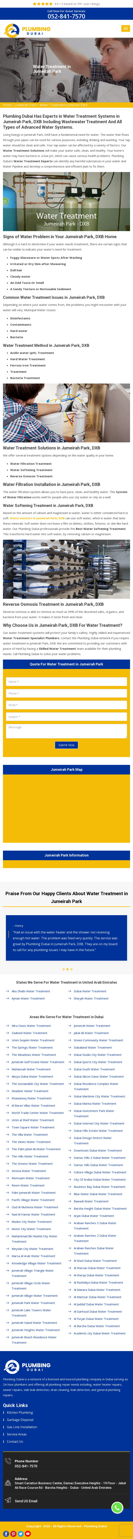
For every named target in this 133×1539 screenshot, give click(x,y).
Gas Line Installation (22, 1427)
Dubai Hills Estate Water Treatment (98, 1131)
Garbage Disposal (20, 1420)
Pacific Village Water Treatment (33, 1200)
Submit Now (66, 745)
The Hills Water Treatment (30, 1156)
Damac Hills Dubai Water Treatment (98, 1165)
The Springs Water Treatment (32, 1047)
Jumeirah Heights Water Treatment (36, 1330)
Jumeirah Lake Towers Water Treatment (31, 1312)
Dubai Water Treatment (90, 991)
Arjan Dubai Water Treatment (94, 1216)
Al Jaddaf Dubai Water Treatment (96, 1304)
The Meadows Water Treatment (34, 1055)
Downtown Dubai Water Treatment (98, 1150)
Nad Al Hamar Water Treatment (33, 1214)
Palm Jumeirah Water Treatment (34, 1193)
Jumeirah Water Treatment (92, 1026)
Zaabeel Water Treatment (29, 1033)
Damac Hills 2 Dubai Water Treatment (100, 1158)
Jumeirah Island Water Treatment (34, 1323)
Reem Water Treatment (28, 1185)
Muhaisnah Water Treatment (31, 1069)
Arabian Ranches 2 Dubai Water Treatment (95, 1238)
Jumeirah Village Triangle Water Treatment (33, 1273)
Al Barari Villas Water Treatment (33, 1105)
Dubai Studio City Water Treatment (98, 1055)
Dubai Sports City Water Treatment (98, 1062)
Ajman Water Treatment (28, 998)
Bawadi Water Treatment (91, 1201)
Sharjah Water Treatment (91, 998)
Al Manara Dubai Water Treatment (97, 1290)
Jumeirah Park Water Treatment (33, 1303)
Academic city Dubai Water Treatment (100, 1333)
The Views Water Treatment (31, 1142)
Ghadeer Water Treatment (30, 1091)
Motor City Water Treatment (31, 1229)
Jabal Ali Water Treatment (91, 1033)
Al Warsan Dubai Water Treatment (97, 1268)
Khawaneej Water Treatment (32, 1098)
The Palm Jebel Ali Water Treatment (36, 1149)
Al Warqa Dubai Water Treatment (96, 1275)
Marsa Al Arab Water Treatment (33, 1256)
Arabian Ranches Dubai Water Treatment (94, 1250)
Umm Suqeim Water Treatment (33, 1040)
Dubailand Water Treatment (93, 1047)
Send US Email (26, 1501)
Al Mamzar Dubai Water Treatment (97, 1297)
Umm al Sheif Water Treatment (33, 1120)
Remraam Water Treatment (31, 1178)
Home (7, 105)
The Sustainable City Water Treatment (38, 1084)
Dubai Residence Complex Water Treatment (96, 1086)
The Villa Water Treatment (30, 1134)
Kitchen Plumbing (20, 1412)
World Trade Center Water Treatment (38, 1113)
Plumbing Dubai (95, 1526)
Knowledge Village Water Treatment (36, 1263)
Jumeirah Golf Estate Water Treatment (38, 1062)
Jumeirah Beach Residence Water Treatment (34, 1339)
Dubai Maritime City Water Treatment (99, 1096)
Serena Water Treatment (29, 1171)
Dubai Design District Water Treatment (93, 1140)
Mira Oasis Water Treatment (31, 1026)
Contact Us (15, 1441)
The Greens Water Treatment (32, 1163)
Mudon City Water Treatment (32, 1222)
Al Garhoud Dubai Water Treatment (98, 1311)
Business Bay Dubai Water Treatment (99, 1187)
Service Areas (17, 1434)
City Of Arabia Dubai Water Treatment (100, 1179)
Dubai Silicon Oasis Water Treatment (99, 1076)
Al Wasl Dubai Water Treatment (95, 1261)
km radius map (66, 807)
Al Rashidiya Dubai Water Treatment (98, 1282)
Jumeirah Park (25, 105)
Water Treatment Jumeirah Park (63, 105)
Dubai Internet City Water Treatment (99, 1123)
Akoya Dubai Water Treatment (32, 1076)
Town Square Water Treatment (33, 1127)
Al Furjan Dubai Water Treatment (96, 1319)
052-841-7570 (66, 16)
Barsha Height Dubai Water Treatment (100, 1208)
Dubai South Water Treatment (94, 1069)
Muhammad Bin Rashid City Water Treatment (34, 1238)
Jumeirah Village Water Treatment (35, 1296)
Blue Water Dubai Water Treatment (98, 1194)
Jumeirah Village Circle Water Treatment (31, 1285)
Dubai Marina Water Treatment (95, 1103)
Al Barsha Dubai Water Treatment (97, 1326)
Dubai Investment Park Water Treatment (94, 1113)
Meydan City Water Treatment (32, 1249)
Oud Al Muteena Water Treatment (35, 1207)
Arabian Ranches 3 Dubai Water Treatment (95, 1225)
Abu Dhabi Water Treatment (31, 991)
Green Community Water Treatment (98, 1040)
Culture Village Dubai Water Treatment (100, 1172)
